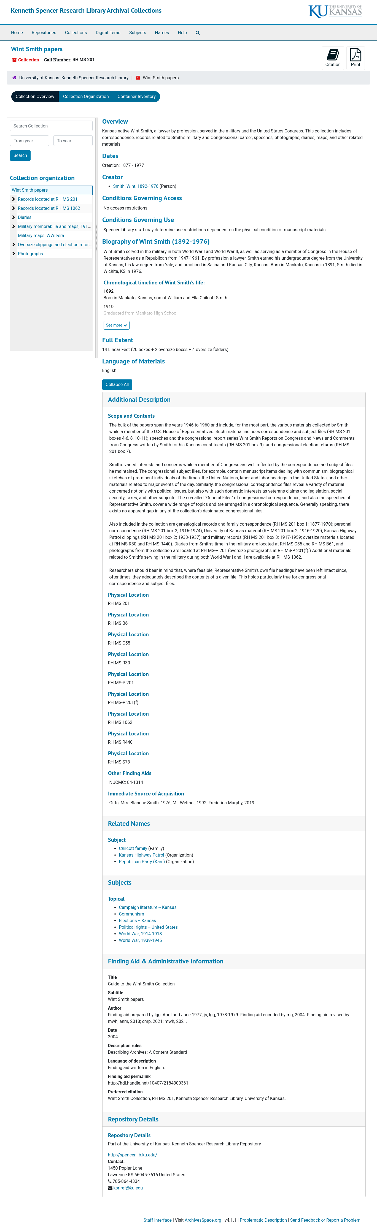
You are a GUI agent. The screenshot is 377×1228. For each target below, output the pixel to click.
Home (17, 32)
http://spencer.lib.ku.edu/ (132, 1155)
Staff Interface (158, 1220)
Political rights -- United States (148, 927)
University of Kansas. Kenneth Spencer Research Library (73, 77)
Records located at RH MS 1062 (49, 208)
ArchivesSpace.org (203, 1220)
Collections (76, 32)
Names (162, 32)
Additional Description (139, 399)
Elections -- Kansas (137, 920)
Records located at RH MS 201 (48, 199)
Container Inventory (137, 96)
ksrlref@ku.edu (128, 1188)
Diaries (24, 217)
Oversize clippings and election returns (55, 244)
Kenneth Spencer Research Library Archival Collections (86, 10)
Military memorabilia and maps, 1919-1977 (59, 226)
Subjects (137, 32)
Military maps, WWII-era (41, 235)
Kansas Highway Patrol (141, 855)
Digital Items (108, 32)
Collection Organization (86, 96)
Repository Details (133, 1119)
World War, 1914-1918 (140, 933)
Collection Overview (35, 96)
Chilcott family (133, 848)
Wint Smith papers (30, 190)
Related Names (129, 823)
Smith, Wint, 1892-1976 (135, 186)
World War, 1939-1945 (140, 940)
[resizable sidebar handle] (96, 238)
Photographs (30, 253)
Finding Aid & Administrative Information (165, 961)
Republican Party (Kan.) (142, 861)
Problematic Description (263, 1220)
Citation (333, 57)
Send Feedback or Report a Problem (325, 1220)
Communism (131, 914)
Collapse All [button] (117, 384)
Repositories (44, 32)
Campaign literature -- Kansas (148, 907)
